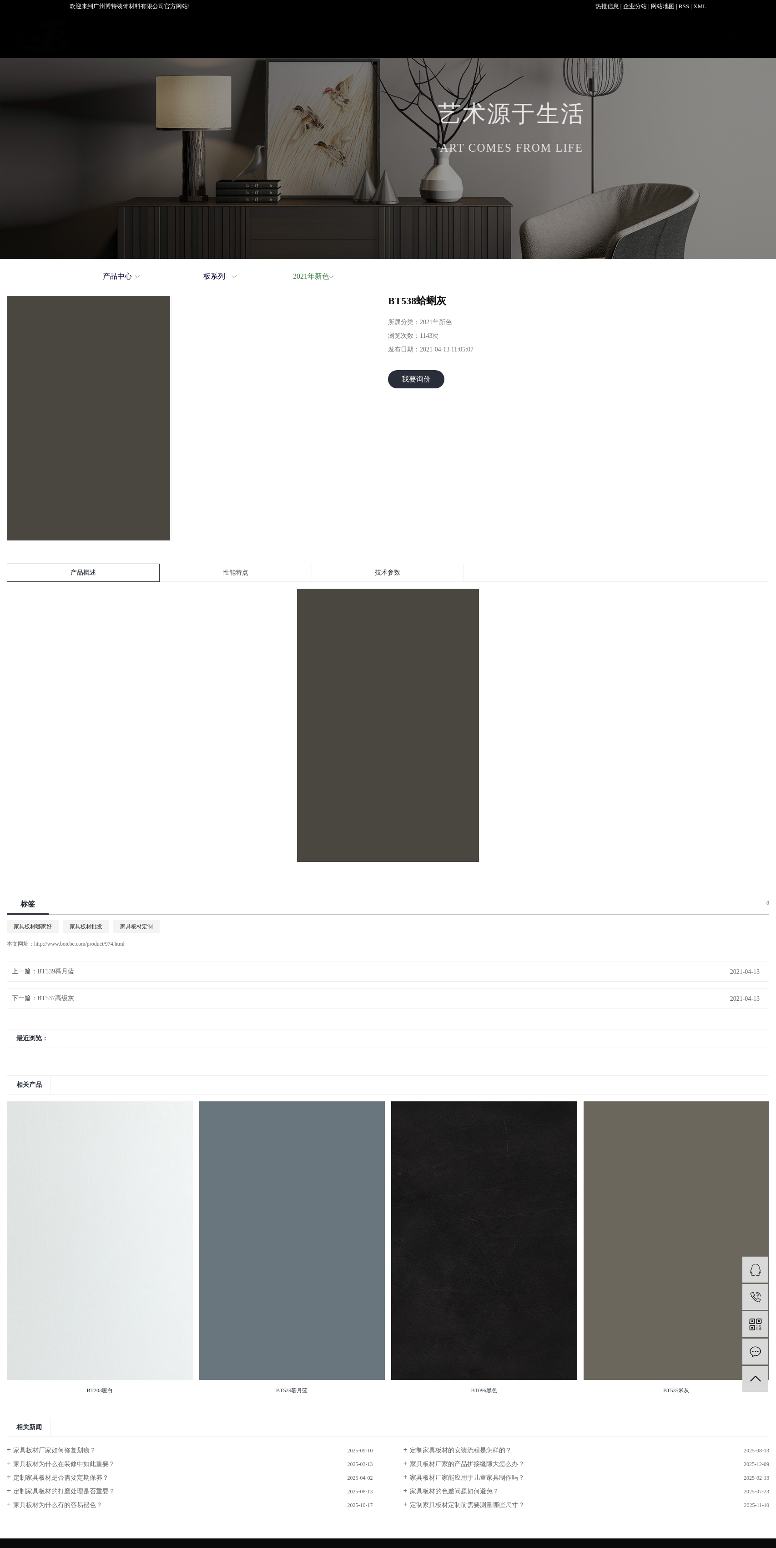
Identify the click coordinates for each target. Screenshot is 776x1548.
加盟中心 (469, 35)
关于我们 (403, 35)
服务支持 (534, 35)
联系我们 (666, 35)
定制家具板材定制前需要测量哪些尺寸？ (467, 1505)
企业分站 (635, 6)
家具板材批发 (86, 926)
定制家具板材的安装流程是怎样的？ (461, 1450)
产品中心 (271, 35)
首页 (213, 35)
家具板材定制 (136, 926)
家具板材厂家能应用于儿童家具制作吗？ (467, 1477)
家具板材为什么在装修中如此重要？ (64, 1464)
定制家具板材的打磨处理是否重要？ (64, 1491)
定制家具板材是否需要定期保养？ (61, 1477)
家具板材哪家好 (33, 926)
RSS (684, 6)
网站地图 (663, 6)
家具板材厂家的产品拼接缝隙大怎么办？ (467, 1464)
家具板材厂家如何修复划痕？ (54, 1450)
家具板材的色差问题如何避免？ (454, 1491)
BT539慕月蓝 (55, 971)
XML (699, 6)
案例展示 (337, 35)
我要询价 (416, 379)
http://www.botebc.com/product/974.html (79, 944)
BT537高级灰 (55, 998)
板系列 (214, 276)
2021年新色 (311, 276)
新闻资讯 (600, 35)
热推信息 (607, 6)
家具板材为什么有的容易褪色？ (57, 1505)
